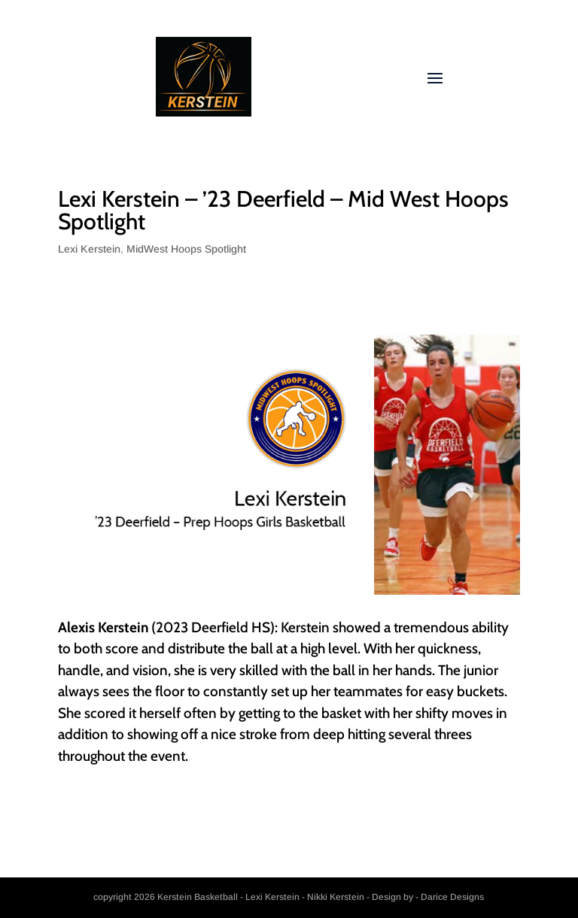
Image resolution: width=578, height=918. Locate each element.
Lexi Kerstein (89, 249)
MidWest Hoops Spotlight (186, 249)
